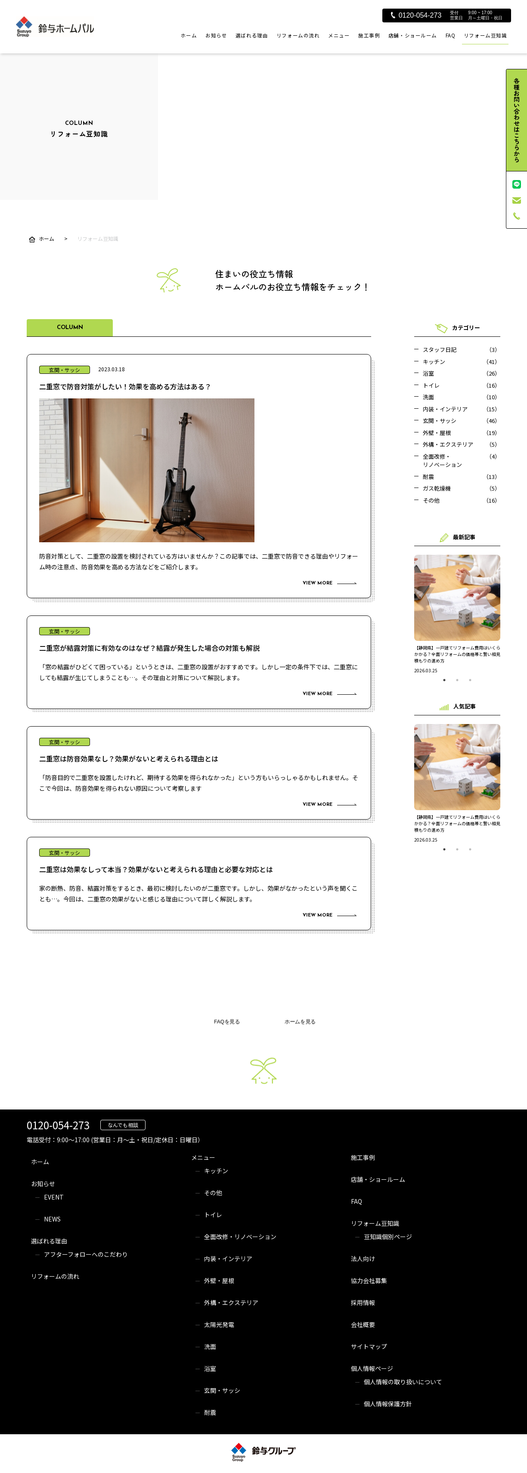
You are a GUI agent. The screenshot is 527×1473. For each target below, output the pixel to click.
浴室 (210, 1368)
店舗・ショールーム (412, 35)
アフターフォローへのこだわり (86, 1254)
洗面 (210, 1346)
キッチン (216, 1170)
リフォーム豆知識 (485, 35)
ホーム (189, 35)
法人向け (363, 1258)
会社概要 (363, 1324)
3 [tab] (470, 680)
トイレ (213, 1214)
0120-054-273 (416, 15)
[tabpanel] (457, 614)
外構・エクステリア (231, 1302)
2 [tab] (457, 680)
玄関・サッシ (222, 1390)
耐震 (210, 1412)
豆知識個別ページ (388, 1236)
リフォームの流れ (298, 35)
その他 (213, 1192)
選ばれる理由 (252, 35)
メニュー (339, 35)
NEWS (52, 1219)
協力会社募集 (369, 1280)
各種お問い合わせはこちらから (516, 120)
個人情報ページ (372, 1368)
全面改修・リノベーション (240, 1236)
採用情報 (363, 1302)
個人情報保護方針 (388, 1403)
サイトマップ (369, 1346)
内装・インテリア (228, 1258)
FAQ (451, 35)
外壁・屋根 (219, 1280)
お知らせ (216, 35)
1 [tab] (444, 680)
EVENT (54, 1197)
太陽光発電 (219, 1324)
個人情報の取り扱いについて (403, 1381)
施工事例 (369, 35)
